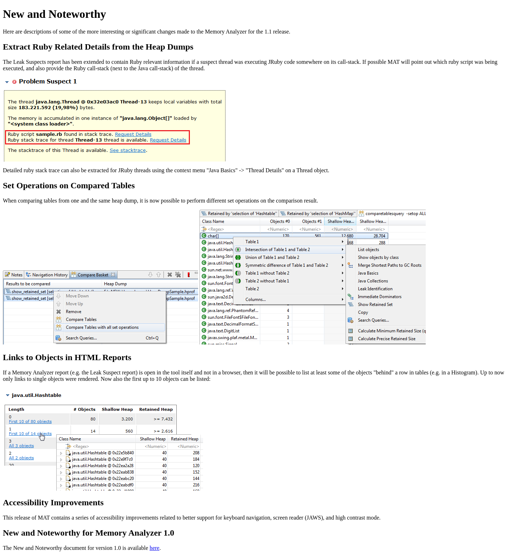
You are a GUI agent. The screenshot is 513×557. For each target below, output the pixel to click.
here (155, 548)
